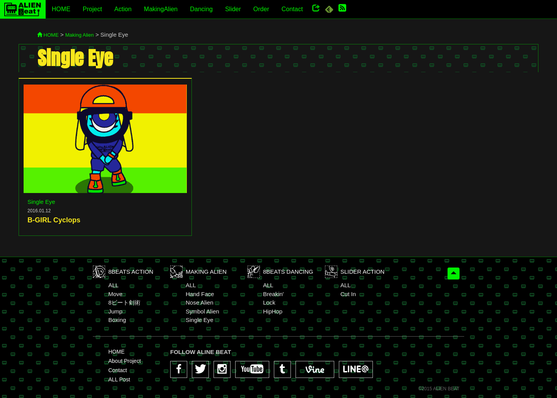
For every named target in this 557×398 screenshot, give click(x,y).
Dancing (201, 9)
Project (92, 9)
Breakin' (273, 294)
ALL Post (119, 379)
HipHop (272, 311)
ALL (113, 285)
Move (115, 294)
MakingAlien (161, 9)
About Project (124, 361)
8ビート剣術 (124, 302)
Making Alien (79, 35)
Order (261, 9)
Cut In (348, 294)
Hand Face (200, 294)
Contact (292, 9)
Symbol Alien (202, 311)
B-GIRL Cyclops (53, 220)
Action (123, 9)
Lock (269, 302)
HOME (61, 9)
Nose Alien (200, 302)
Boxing (117, 320)
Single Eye (41, 201)
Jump (115, 311)
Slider (233, 9)
